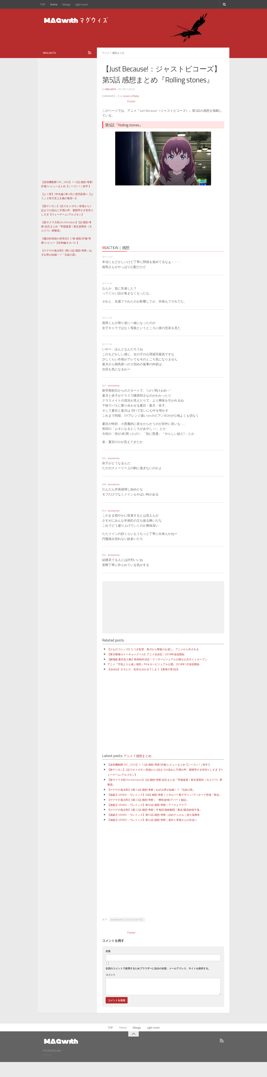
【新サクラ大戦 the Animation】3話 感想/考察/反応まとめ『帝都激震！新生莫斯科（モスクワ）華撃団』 (66, 226)
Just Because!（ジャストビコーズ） (127, 934)
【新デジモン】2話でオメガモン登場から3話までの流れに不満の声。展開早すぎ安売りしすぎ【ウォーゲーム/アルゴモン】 (67, 210)
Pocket (131, 101)
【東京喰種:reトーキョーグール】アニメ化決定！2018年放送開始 (153, 654)
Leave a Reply (131, 96)
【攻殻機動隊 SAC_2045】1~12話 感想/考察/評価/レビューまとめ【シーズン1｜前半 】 (67, 184)
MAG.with (110, 89)
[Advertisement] (132, 214)
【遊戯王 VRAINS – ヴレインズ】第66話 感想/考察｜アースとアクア (155, 819)
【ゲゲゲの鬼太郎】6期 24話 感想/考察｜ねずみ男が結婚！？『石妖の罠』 (159, 799)
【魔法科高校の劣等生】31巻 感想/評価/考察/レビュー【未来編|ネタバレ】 (66, 240)
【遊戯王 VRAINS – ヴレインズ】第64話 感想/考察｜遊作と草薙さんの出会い (161, 834)
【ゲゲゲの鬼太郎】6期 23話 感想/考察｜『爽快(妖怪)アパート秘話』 (156, 814)
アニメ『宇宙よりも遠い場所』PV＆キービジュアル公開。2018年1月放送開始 (162, 669)
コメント (110, 989)
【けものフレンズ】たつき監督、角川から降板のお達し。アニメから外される (162, 649)
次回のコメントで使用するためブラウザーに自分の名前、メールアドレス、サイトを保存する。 (158, 983)
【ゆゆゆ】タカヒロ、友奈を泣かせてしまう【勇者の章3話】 (150, 674)
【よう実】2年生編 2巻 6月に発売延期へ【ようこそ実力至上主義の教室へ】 (67, 196)
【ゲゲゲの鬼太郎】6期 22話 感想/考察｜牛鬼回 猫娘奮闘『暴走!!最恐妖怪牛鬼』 (164, 824)
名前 (108, 966)
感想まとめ (120, 53)
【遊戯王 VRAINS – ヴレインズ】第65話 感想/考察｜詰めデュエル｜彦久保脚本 (162, 829)
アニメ (106, 53)
